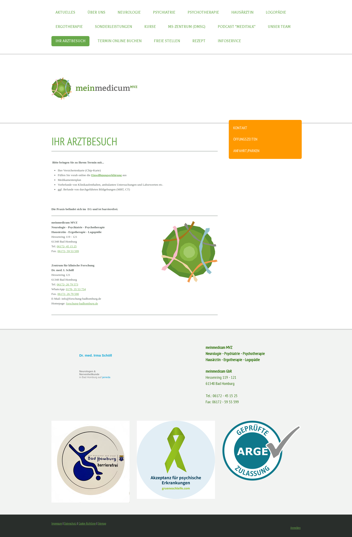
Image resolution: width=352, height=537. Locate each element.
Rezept (198, 41)
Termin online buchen (120, 41)
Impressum (56, 523)
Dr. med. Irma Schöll (95, 355)
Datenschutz (70, 523)
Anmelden (295, 528)
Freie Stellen (167, 41)
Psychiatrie (164, 12)
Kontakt (240, 127)
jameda (106, 377)
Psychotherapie (203, 12)
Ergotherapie (69, 27)
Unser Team (279, 27)
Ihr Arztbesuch (70, 41)
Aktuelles (65, 12)
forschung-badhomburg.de (82, 303)
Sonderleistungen (113, 27)
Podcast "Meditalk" (237, 27)
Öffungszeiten (245, 139)
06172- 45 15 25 (67, 246)
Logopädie (276, 12)
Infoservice (229, 41)
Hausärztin (242, 12)
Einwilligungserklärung (106, 175)
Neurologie (129, 12)
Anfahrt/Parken (246, 150)
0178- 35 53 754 (76, 289)
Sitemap (102, 523)
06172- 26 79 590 (68, 294)
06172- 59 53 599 (68, 251)
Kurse (150, 27)
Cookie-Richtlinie (87, 523)
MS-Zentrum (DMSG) (186, 27)
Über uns (96, 12)
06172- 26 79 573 (67, 284)
